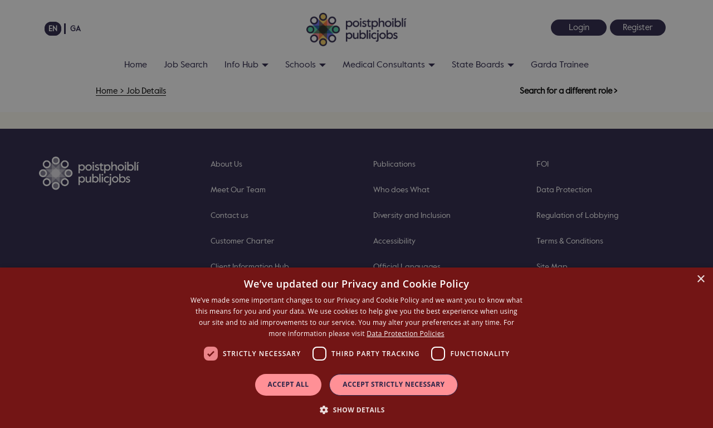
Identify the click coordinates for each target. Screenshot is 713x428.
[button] (356, 409)
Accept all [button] (288, 384)
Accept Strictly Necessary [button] (394, 384)
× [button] (700, 279)
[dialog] (356, 348)
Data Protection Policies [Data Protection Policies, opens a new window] (405, 333)
